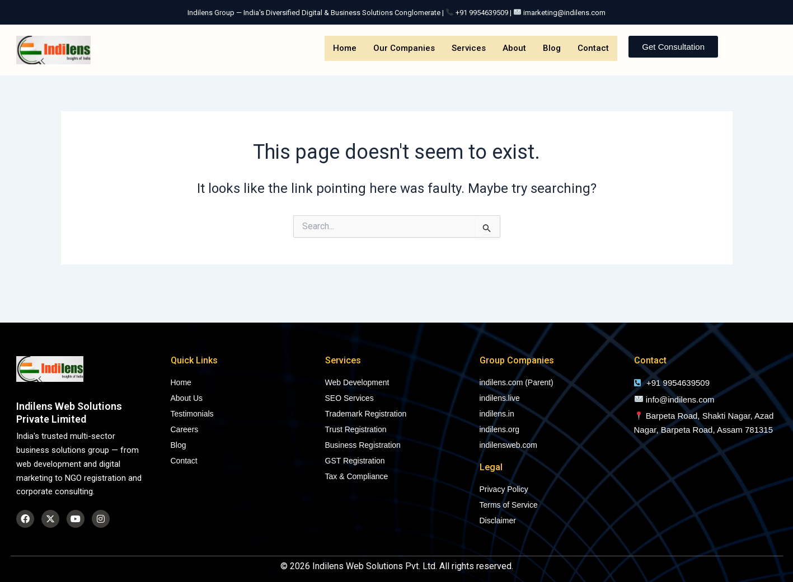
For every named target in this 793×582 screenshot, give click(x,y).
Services (469, 48)
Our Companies (404, 48)
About (514, 48)
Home (344, 48)
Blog (552, 48)
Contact (593, 48)
